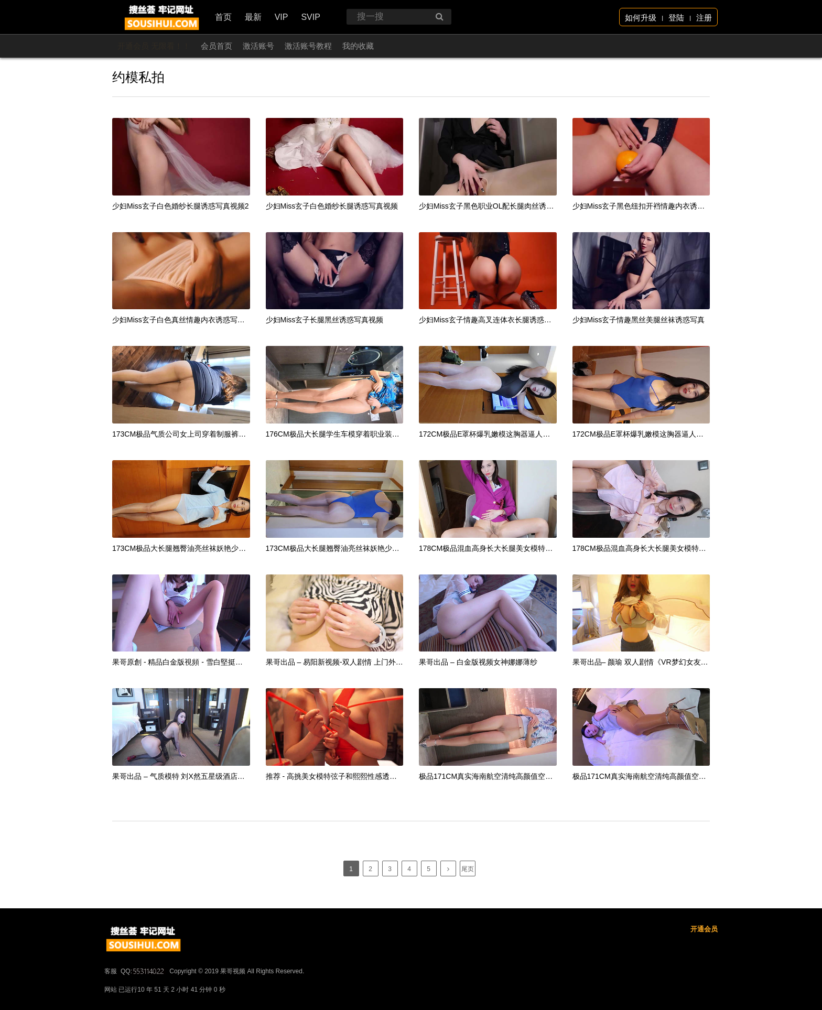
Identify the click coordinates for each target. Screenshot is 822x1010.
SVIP (310, 17)
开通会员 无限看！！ (153, 45)
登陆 (676, 17)
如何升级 (640, 17)
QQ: (143, 1002)
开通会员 (704, 960)
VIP (281, 17)
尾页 (467, 869)
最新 (253, 17)
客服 (110, 1002)
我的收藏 (358, 45)
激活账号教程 (308, 45)
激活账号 (258, 45)
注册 (704, 17)
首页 (223, 17)
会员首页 (216, 45)
